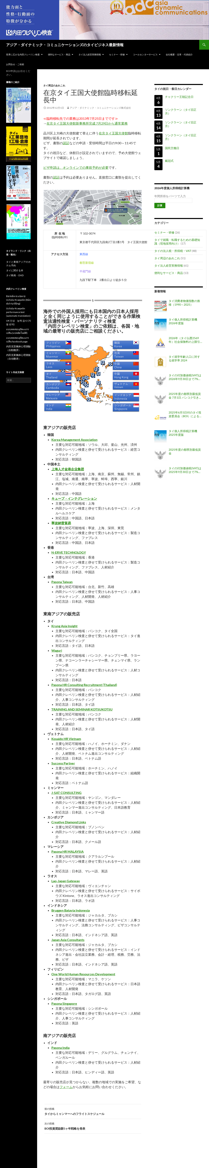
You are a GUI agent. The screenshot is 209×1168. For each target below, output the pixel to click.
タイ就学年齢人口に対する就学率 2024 (184, 358)
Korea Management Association (74, 439)
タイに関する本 (14, 270)
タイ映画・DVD (15, 275)
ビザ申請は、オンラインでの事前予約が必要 (75, 167)
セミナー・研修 (117, 54)
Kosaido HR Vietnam (66, 739)
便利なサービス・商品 (59, 54)
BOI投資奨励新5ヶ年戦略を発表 (92, 1125)
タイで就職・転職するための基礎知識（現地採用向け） (177, 241)
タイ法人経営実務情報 (90, 54)
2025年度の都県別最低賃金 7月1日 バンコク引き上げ (185, 395)
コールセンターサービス (145, 54)
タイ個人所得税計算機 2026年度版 (183, 321)
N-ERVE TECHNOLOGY (68, 552)
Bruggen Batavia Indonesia (70, 910)
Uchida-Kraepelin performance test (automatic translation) (18, 312)
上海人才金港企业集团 (67, 469)
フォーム (66, 1087)
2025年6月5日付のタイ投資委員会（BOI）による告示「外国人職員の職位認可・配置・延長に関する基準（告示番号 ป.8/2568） (185, 414)
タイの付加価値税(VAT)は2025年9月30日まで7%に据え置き (185, 470)
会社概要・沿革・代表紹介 (179, 54)
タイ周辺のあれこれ (54, 85)
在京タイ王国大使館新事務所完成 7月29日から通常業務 (87, 123)
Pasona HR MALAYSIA (67, 851)
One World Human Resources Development (83, 974)
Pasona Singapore (64, 1003)
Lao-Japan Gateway (65, 881)
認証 (66, 143)
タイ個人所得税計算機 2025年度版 (183, 432)
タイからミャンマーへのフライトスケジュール (92, 1111)
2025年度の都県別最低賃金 (185, 451)
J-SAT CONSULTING (66, 793)
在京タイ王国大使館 (113, 133)
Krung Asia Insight (64, 626)
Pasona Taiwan (62, 582)
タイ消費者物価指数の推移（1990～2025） (184, 302)
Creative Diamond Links (68, 822)
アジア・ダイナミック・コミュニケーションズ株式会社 (100, 107)
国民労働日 (172, 148)
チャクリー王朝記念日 (179, 96)
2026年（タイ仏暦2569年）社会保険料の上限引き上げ (184, 340)
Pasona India (60, 1048)
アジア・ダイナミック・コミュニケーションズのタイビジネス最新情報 (65, 44)
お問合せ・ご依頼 (15, 64)
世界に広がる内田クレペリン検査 (23, 54)
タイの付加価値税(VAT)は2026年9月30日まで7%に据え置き (185, 377)
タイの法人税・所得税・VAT (172, 251)
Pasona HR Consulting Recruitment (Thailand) (84, 685)
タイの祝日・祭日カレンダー (172, 89)
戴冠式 (169, 161)
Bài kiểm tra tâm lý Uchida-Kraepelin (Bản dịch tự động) (18, 300)
